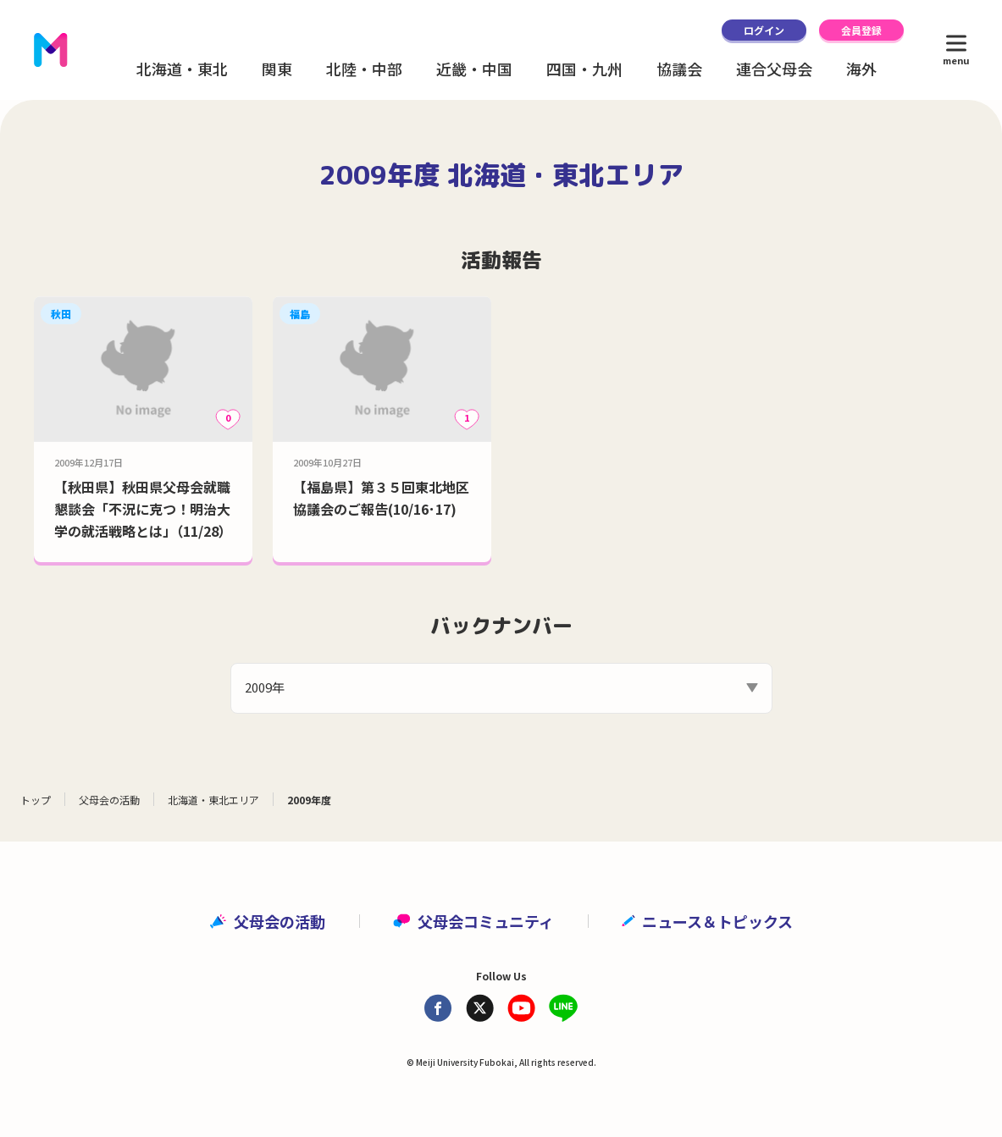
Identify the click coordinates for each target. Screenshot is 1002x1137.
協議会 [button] (679, 69)
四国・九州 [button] (584, 69)
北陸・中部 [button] (364, 69)
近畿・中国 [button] (474, 69)
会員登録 (861, 30)
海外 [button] (861, 69)
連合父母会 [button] (774, 69)
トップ (35, 799)
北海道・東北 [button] (182, 69)
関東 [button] (277, 69)
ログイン (764, 30)
